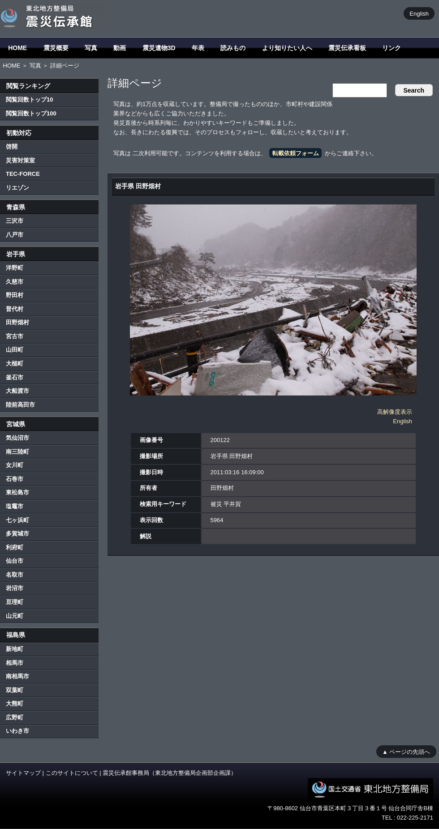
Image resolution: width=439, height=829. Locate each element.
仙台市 (14, 560)
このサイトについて (72, 772)
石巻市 (14, 479)
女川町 (14, 465)
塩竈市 (14, 506)
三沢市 (14, 220)
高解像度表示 (394, 411)
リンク (391, 47)
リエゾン (17, 187)
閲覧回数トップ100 (31, 113)
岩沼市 (14, 588)
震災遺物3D (159, 47)
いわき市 (17, 730)
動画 (119, 47)
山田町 (14, 349)
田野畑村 (17, 322)
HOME (17, 47)
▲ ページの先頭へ (406, 751)
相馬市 (14, 662)
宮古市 (14, 336)
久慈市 (14, 281)
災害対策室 (20, 160)
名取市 (14, 574)
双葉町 (14, 690)
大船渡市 (17, 390)
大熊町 (14, 703)
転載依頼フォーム (295, 153)
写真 (91, 47)
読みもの (232, 47)
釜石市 (14, 377)
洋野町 (14, 267)
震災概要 (56, 47)
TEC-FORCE (23, 173)
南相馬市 (17, 676)
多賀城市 (17, 533)
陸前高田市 (20, 404)
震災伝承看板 (347, 47)
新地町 (14, 649)
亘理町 (14, 602)
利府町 (14, 547)
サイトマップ (23, 772)
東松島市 (17, 492)
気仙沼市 (17, 437)
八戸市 (14, 234)
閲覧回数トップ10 (29, 99)
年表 (198, 47)
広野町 (14, 717)
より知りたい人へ (287, 47)
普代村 (14, 309)
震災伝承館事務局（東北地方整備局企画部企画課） (170, 772)
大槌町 (14, 363)
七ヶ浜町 (17, 520)
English (419, 13)
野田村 (14, 295)
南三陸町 (17, 451)
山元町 (14, 615)
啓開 (11, 146)
